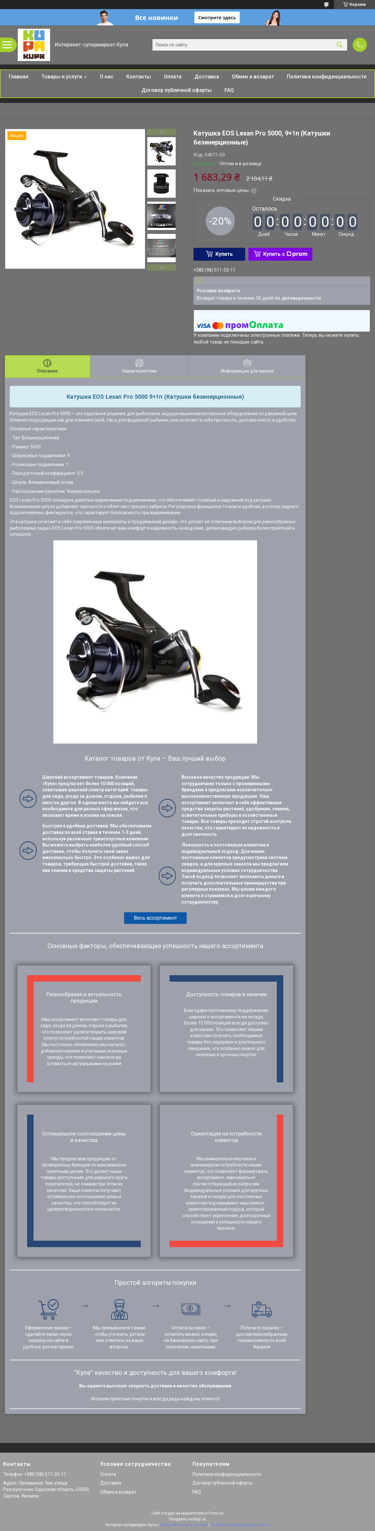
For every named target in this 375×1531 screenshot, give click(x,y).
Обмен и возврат (253, 77)
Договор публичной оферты (176, 90)
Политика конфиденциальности (327, 77)
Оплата (173, 77)
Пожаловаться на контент (184, 1525)
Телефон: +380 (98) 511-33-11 (34, 1474)
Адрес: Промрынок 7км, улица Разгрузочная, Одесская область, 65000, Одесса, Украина (46, 1489)
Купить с (285, 254)
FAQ (229, 90)
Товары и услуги (61, 77)
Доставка (206, 77)
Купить (224, 254)
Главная (18, 77)
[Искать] (339, 45)
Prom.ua (216, 1513)
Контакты (138, 77)
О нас (106, 77)
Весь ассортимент (155, 918)
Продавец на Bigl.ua (187, 1519)
